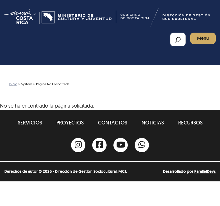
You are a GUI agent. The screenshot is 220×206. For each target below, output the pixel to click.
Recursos (190, 122)
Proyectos (70, 122)
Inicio (13, 84)
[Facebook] (99, 145)
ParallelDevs (205, 171)
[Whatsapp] (142, 145)
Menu (203, 38)
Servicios (30, 122)
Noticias (153, 122)
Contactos (112, 122)
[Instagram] (78, 145)
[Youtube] (120, 145)
